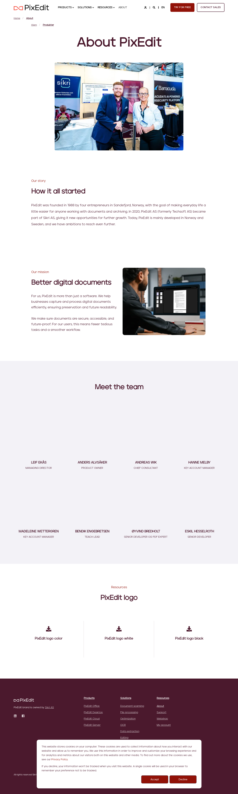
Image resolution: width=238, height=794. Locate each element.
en (163, 7)
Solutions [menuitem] (125, 698)
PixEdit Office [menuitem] (92, 706)
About (29, 18)
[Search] (154, 7)
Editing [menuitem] (124, 738)
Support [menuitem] (161, 712)
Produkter (48, 25)
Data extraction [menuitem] (129, 731)
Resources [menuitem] (163, 698)
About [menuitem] (160, 706)
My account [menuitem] (164, 725)
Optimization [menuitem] (128, 719)
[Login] (145, 7)
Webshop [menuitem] (162, 719)
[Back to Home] (31, 7)
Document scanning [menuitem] (132, 706)
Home (17, 18)
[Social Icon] (16, 715)
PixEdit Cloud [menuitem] (92, 719)
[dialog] (119, 764)
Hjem (34, 25)
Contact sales (211, 7)
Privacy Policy (59, 759)
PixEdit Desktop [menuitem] (93, 712)
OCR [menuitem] (123, 725)
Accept (155, 779)
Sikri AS (49, 707)
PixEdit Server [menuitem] (92, 725)
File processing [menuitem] (129, 712)
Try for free (182, 7)
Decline (183, 779)
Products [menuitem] (89, 698)
